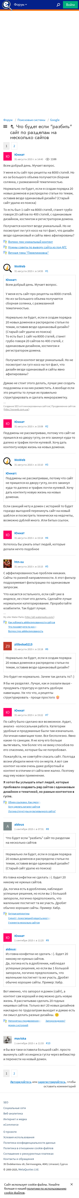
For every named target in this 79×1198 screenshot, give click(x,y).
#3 (46, 464)
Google (54, 120)
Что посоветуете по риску (22, 626)
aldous (19, 824)
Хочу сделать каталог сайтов (24, 806)
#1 (46, 271)
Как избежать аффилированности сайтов (31, 622)
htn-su (19, 562)
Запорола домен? (55, 1020)
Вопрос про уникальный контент (30, 242)
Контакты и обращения (18, 1159)
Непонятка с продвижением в (25, 1020)
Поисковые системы (31, 120)
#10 (48, 1043)
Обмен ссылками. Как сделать (24, 802)
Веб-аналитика (13, 1113)
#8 (47, 829)
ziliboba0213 (23, 644)
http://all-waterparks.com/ (39, 617)
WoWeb (19, 266)
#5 (46, 566)
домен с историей (18, 1025)
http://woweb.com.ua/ (16, 409)
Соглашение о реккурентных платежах (28, 1153)
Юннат (19, 154)
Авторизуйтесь (21, 1082)
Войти (70, 4)
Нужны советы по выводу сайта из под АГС (37, 247)
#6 (46, 649)
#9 (47, 940)
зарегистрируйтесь (52, 1082)
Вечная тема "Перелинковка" (28, 253)
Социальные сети (14, 1108)
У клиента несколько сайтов (24, 922)
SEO (5, 1102)
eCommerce (11, 1124)
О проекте (10, 1132)
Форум (8, 120)
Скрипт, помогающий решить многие (29, 918)
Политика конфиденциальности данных (29, 1143)
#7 (46, 715)
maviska (20, 1038)
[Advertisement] (39, 21)
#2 (46, 426)
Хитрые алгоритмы (18, 913)
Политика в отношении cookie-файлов (28, 1148)
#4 (46, 538)
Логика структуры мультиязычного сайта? (32, 811)
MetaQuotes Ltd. (28, 1169)
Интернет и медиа (15, 1119)
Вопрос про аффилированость (25, 631)
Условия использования (18, 1137)
